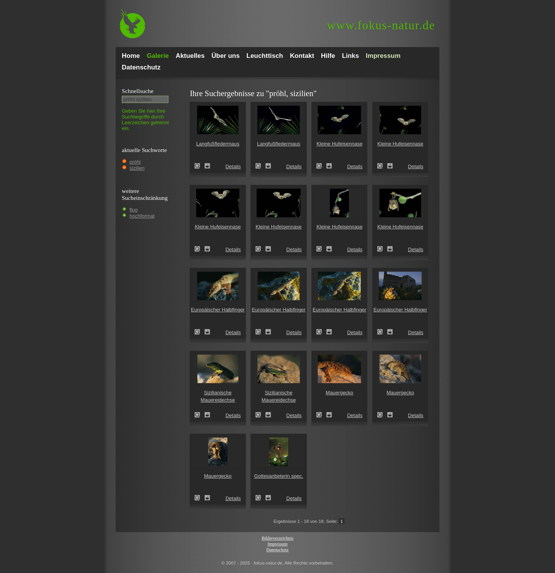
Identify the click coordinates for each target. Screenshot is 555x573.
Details (233, 166)
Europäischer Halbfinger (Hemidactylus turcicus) (200, 332)
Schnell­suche (137, 91)
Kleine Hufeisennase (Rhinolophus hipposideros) (321, 166)
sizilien (137, 168)
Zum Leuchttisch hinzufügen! (207, 166)
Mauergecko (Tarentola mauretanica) (321, 414)
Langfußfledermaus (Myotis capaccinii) (200, 166)
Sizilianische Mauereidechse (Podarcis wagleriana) (200, 414)
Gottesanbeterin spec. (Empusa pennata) (261, 497)
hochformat (142, 216)
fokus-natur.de (381, 25)
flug (134, 210)
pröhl (135, 162)
